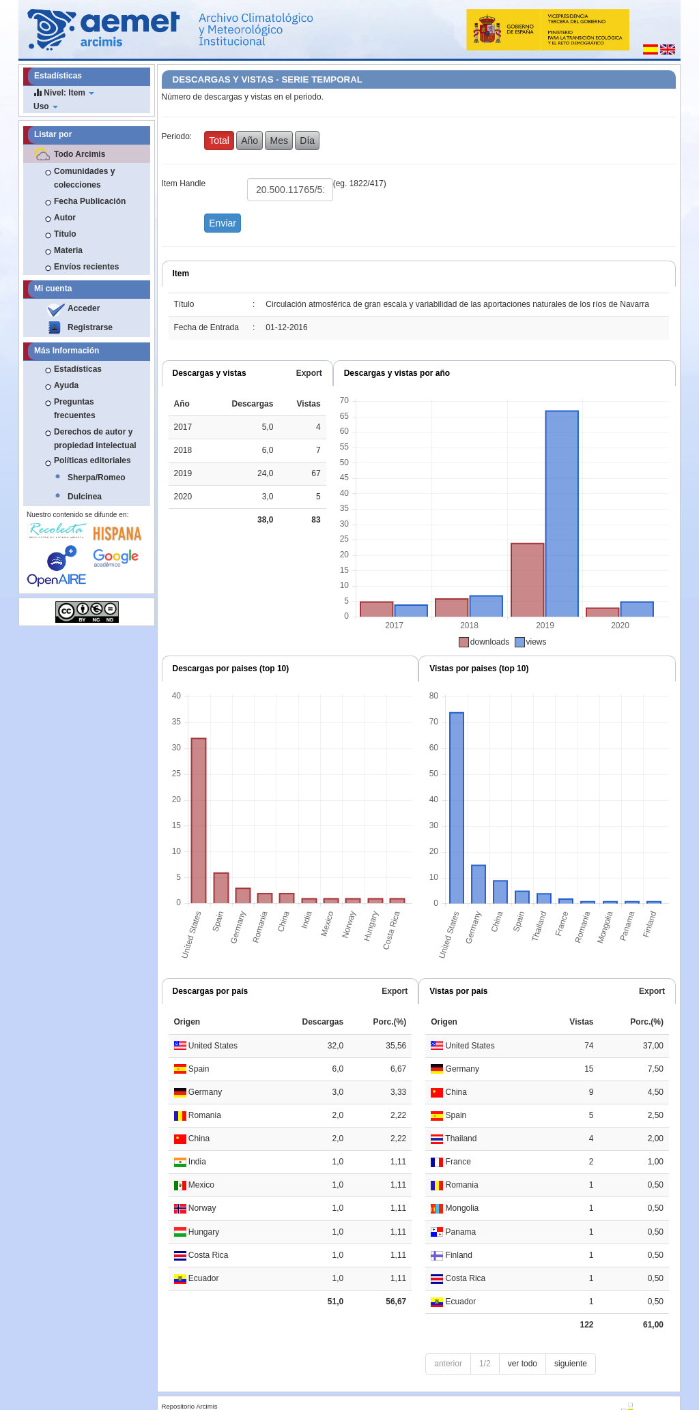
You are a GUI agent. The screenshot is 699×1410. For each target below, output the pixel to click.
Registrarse (90, 327)
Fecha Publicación (90, 201)
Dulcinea (85, 496)
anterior (448, 1363)
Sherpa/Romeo (97, 477)
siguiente (570, 1363)
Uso (45, 106)
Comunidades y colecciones (84, 178)
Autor (65, 217)
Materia (68, 250)
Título (65, 234)
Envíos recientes (86, 266)
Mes (278, 140)
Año (249, 140)
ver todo (522, 1363)
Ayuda (66, 385)
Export (309, 373)
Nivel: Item (63, 92)
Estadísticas (78, 369)
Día (307, 140)
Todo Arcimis (79, 154)
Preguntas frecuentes (75, 408)
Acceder (84, 308)
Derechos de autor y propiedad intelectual (95, 438)
